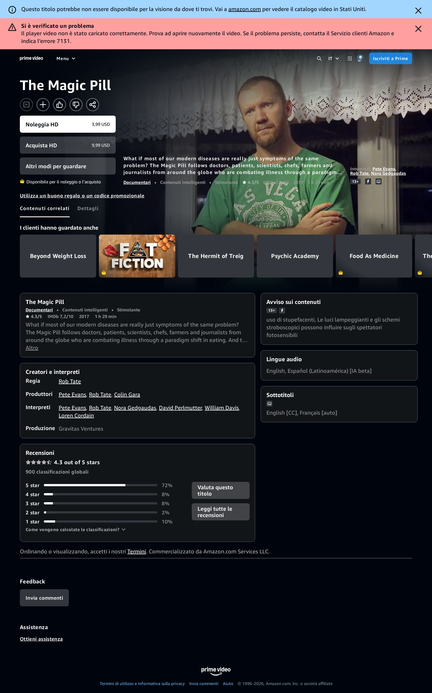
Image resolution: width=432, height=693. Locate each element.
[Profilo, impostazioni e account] (360, 58)
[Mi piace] (59, 104)
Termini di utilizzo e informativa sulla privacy (142, 683)
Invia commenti (203, 683)
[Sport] (162, 58)
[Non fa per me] (76, 104)
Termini (136, 551)
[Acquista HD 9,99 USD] (68, 145)
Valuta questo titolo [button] (215, 490)
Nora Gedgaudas (388, 173)
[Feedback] (44, 597)
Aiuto (228, 683)
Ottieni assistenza (41, 639)
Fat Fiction (137, 256)
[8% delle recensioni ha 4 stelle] (102, 494)
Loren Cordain (76, 415)
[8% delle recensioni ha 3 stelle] (102, 503)
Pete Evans (383, 169)
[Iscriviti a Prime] (390, 58)
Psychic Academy (295, 256)
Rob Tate (359, 173)
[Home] (31, 58)
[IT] (334, 58)
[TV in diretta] (239, 58)
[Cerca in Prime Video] (319, 58)
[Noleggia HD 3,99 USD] (68, 124)
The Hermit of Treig (216, 256)
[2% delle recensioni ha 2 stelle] (102, 512)
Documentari (137, 182)
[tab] (45, 208)
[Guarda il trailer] (26, 104)
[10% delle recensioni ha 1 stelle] (102, 521)
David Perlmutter (180, 407)
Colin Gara (127, 394)
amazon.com (244, 9)
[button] (76, 529)
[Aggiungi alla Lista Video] (43, 104)
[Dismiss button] (418, 10)
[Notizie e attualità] (197, 58)
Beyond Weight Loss (58, 256)
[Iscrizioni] (275, 58)
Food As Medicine (374, 256)
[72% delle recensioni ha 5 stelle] (102, 485)
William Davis (222, 407)
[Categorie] (349, 58)
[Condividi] (92, 104)
